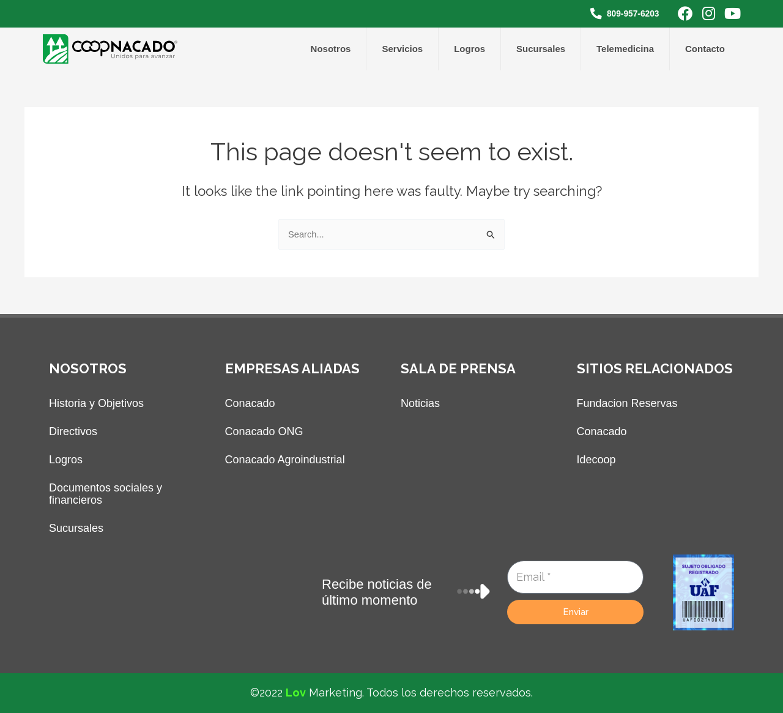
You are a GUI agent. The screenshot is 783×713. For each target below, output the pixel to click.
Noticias (420, 403)
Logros (469, 48)
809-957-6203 (629, 13)
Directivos (73, 431)
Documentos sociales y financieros (105, 494)
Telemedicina (625, 48)
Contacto (705, 48)
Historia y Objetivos (96, 403)
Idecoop (596, 460)
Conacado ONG (264, 431)
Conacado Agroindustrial (285, 460)
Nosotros (331, 48)
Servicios (402, 48)
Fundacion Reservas (627, 403)
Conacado (250, 403)
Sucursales (540, 48)
